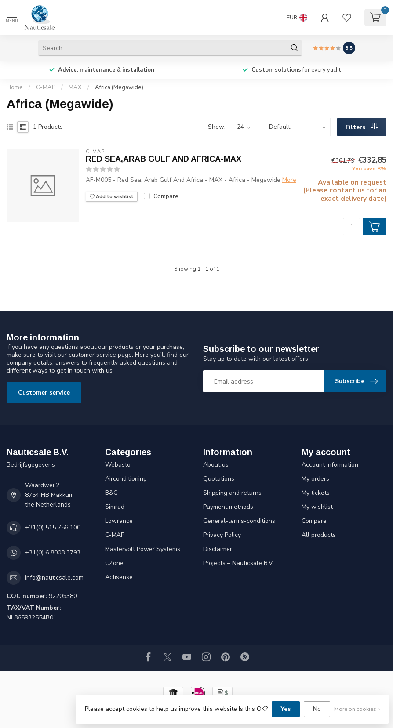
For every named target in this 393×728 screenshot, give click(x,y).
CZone (114, 563)
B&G (111, 493)
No (317, 709)
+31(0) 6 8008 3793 (52, 552)
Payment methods (228, 507)
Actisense (119, 577)
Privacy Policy (222, 535)
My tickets (316, 493)
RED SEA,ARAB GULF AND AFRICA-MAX (163, 159)
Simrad (114, 507)
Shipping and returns (232, 493)
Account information (330, 464)
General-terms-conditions (239, 521)
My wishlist (317, 507)
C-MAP (45, 87)
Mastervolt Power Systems (142, 549)
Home (15, 87)
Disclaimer (217, 549)
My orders (315, 478)
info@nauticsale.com (54, 577)
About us (216, 464)
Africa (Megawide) (119, 87)
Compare (165, 196)
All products (319, 535)
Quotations (218, 478)
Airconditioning (126, 478)
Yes (286, 709)
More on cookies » (357, 709)
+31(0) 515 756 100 (52, 527)
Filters (362, 127)
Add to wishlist (112, 196)
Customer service (44, 392)
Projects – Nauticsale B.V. (238, 563)
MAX (75, 87)
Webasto (118, 464)
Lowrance (119, 521)
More (289, 180)
